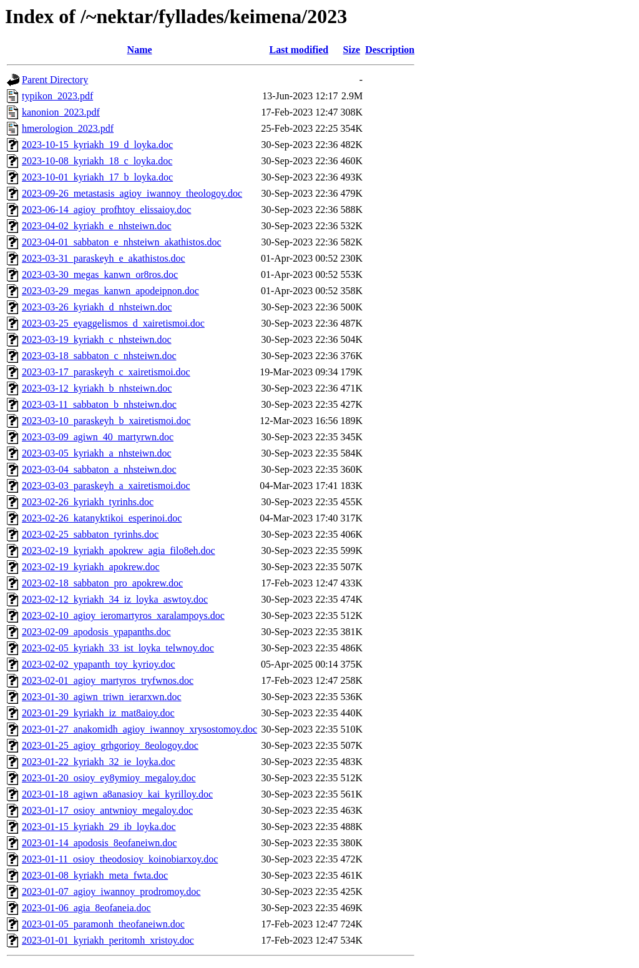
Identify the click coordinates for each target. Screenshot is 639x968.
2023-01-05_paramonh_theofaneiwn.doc (103, 924)
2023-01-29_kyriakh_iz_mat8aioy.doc (98, 713)
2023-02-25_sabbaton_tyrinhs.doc (90, 534)
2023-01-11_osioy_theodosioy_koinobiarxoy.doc (120, 859)
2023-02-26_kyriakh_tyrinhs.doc (88, 501)
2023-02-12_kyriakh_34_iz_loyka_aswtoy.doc (115, 599)
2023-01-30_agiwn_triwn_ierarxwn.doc (102, 696)
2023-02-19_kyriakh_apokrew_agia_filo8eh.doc (118, 550)
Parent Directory (55, 79)
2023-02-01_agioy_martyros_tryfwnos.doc (107, 680)
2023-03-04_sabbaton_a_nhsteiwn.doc (99, 469)
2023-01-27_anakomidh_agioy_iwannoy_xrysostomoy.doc (139, 729)
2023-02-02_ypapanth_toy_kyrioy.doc (98, 664)
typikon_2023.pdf (57, 96)
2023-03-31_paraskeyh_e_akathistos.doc (103, 258)
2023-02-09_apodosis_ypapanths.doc (96, 631)
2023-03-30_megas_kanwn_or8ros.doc (100, 274)
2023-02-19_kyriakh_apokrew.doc (91, 566)
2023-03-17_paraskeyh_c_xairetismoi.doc (106, 372)
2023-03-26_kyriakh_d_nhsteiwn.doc (97, 307)
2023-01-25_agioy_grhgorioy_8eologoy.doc (110, 745)
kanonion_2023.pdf (61, 112)
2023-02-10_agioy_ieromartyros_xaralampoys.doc (123, 615)
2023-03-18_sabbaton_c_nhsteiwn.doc (99, 355)
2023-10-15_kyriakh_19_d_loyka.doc (97, 144)
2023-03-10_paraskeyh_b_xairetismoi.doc (106, 420)
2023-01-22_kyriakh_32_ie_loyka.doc (98, 761)
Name (139, 49)
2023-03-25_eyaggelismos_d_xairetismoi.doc (113, 323)
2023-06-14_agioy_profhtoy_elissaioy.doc (106, 209)
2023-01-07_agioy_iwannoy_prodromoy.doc (111, 891)
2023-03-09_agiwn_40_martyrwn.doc (97, 437)
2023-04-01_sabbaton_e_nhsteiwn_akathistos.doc (122, 242)
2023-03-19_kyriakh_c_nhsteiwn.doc (97, 339)
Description (389, 49)
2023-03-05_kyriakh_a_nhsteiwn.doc (97, 453)
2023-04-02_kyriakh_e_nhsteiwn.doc (97, 225)
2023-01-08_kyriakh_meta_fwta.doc (95, 875)
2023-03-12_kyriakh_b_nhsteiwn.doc (97, 388)
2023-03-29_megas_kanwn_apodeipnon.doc (110, 290)
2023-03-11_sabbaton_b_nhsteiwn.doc (99, 404)
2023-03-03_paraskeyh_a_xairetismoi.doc (106, 485)
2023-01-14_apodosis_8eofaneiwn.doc (99, 842)
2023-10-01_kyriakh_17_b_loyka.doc (97, 177)
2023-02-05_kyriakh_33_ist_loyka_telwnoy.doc (118, 648)
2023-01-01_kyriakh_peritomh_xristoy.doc (108, 940)
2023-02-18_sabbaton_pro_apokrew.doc (102, 583)
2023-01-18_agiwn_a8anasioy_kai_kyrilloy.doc (117, 794)
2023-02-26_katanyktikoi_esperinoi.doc (102, 518)
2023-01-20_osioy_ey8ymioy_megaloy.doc (108, 778)
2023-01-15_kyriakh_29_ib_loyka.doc (99, 826)
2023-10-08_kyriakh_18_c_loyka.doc (97, 161)
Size (352, 49)
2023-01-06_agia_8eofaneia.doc (86, 907)
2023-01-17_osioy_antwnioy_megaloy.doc (107, 810)
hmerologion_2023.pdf (68, 128)
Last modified (299, 49)
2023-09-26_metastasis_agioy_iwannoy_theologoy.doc (132, 193)
